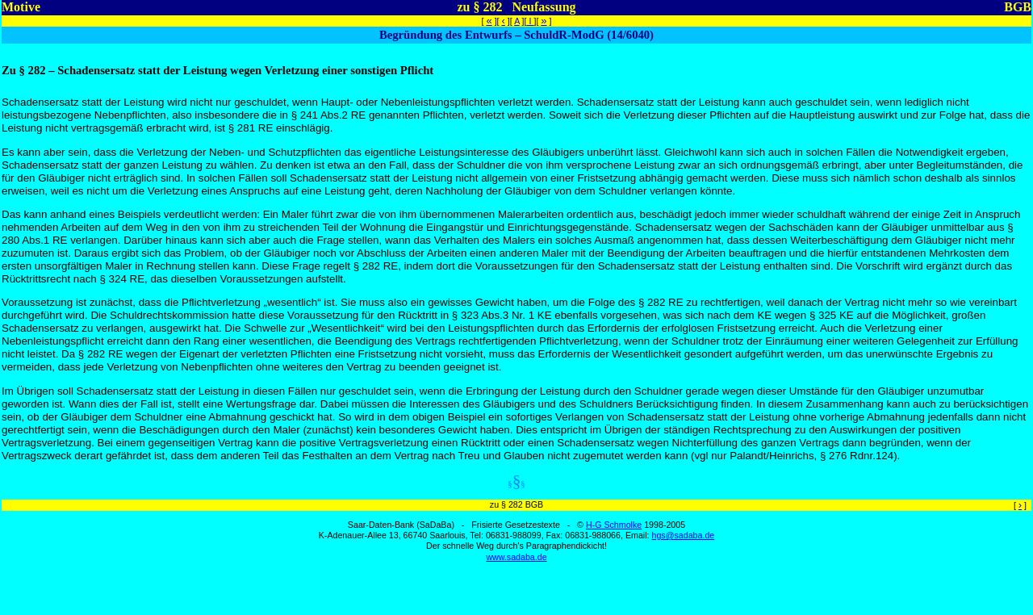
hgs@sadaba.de (682, 535)
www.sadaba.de (516, 557)
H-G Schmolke (614, 524)
